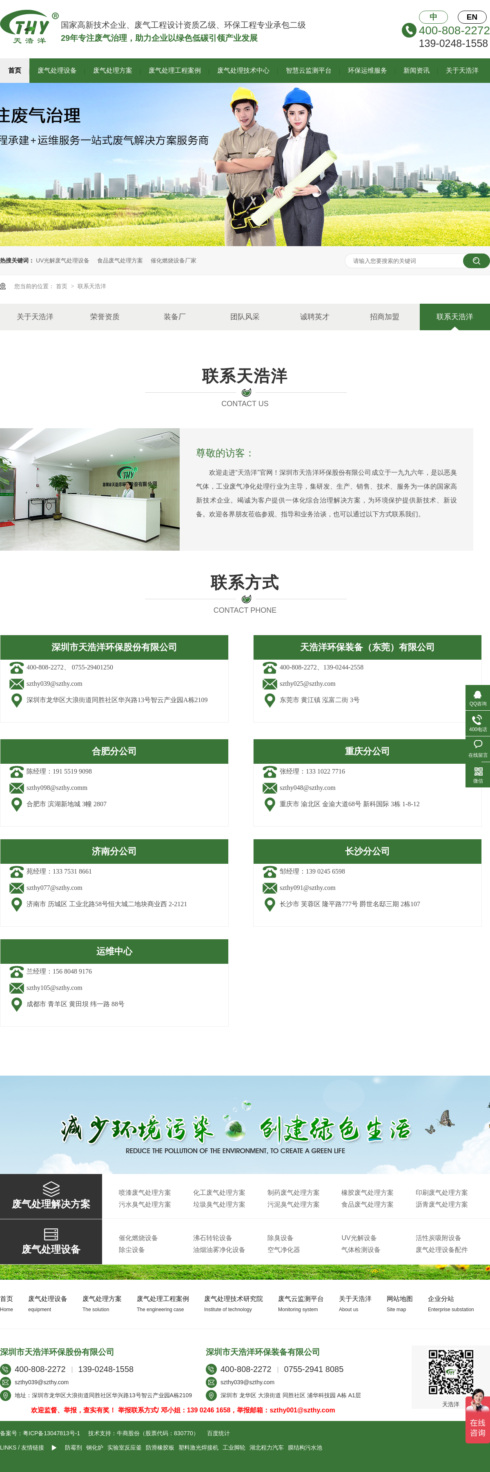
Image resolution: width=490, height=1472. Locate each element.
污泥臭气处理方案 (293, 1204)
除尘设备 (132, 1249)
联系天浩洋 (92, 286)
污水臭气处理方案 (145, 1204)
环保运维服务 (367, 70)
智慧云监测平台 (309, 70)
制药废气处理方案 (293, 1192)
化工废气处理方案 (219, 1192)
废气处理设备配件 (442, 1249)
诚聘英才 (315, 317)
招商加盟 (384, 317)
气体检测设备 (361, 1249)
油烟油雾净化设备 (219, 1249)
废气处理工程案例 (175, 70)
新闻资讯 (416, 70)
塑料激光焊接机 (198, 1447)
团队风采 (245, 317)
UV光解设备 (358, 1237)
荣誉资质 (105, 317)
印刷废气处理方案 (442, 1192)
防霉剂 (73, 1447)
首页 (14, 70)
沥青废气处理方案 (442, 1204)
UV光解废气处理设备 (62, 260)
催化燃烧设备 (138, 1237)
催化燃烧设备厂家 (173, 260)
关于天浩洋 (462, 70)
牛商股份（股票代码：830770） (158, 1433)
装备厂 (175, 317)
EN (472, 17)
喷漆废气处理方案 (145, 1192)
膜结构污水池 (305, 1447)
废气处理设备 (57, 70)
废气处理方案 (112, 70)
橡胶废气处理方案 (367, 1192)
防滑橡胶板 (160, 1447)
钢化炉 (94, 1447)
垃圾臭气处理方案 (219, 1204)
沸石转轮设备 (212, 1237)
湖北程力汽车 (266, 1447)
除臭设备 (280, 1237)
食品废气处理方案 (120, 260)
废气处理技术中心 (243, 70)
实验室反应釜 (124, 1447)
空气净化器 (283, 1249)
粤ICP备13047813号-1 (51, 1433)
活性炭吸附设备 (438, 1237)
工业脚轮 (234, 1447)
